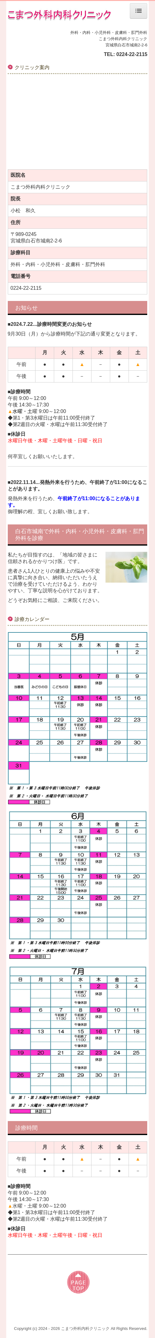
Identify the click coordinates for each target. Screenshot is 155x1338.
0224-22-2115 (132, 54)
